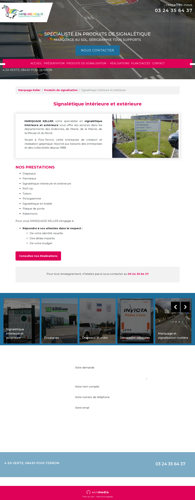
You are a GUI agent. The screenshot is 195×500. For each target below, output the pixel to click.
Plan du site (88, 496)
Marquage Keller (29, 90)
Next (185, 307)
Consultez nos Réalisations (38, 256)
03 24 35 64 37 (173, 10)
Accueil (36, 63)
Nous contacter (97, 50)
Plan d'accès (140, 63)
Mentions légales (104, 496)
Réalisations (119, 63)
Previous (175, 307)
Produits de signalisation (86, 63)
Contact (158, 63)
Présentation (54, 63)
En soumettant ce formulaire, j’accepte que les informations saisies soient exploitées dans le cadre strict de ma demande (171, 377)
